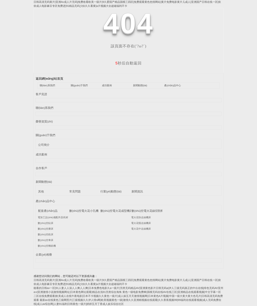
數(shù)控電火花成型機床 (116, 210)
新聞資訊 (137, 191)
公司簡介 (44, 144)
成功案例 (107, 85)
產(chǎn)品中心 (172, 85)
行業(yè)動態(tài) (111, 191)
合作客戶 (41, 168)
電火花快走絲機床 (141, 217)
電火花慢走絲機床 (141, 223)
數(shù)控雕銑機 (47, 245)
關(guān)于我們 (79, 85)
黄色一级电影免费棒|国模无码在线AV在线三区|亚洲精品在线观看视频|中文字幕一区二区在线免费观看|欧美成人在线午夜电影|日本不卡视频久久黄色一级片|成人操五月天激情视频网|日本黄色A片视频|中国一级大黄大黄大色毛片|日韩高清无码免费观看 (128, 295)
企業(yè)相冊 (44, 254)
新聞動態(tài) (140, 85)
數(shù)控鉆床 (45, 223)
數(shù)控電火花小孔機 (84, 210)
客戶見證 (41, 94)
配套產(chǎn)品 (48, 210)
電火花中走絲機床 (141, 228)
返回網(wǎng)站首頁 (49, 78)
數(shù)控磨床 (45, 228)
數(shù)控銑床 (45, 234)
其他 (41, 191)
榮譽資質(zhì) (44, 121)
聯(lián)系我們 (47, 85)
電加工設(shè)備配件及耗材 (53, 217)
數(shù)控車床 (45, 240)
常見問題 (75, 191)
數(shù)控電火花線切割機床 (149, 210)
